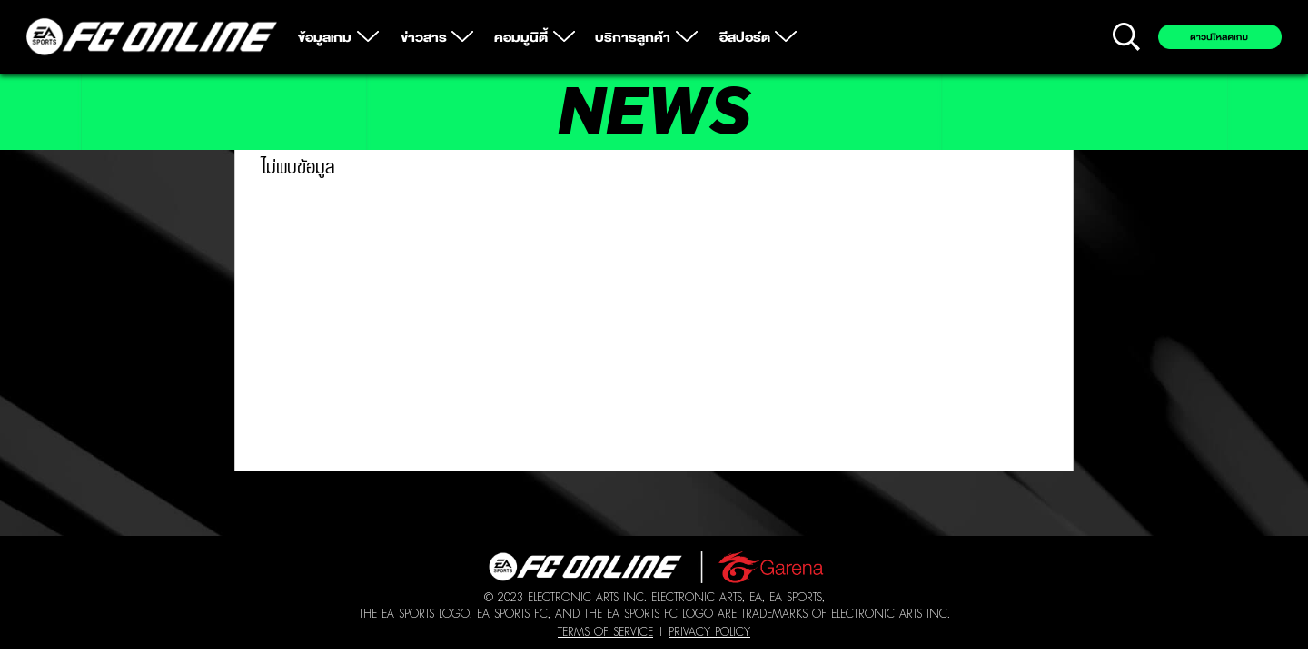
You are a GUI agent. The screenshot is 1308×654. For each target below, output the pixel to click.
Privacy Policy (709, 631)
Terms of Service (605, 631)
